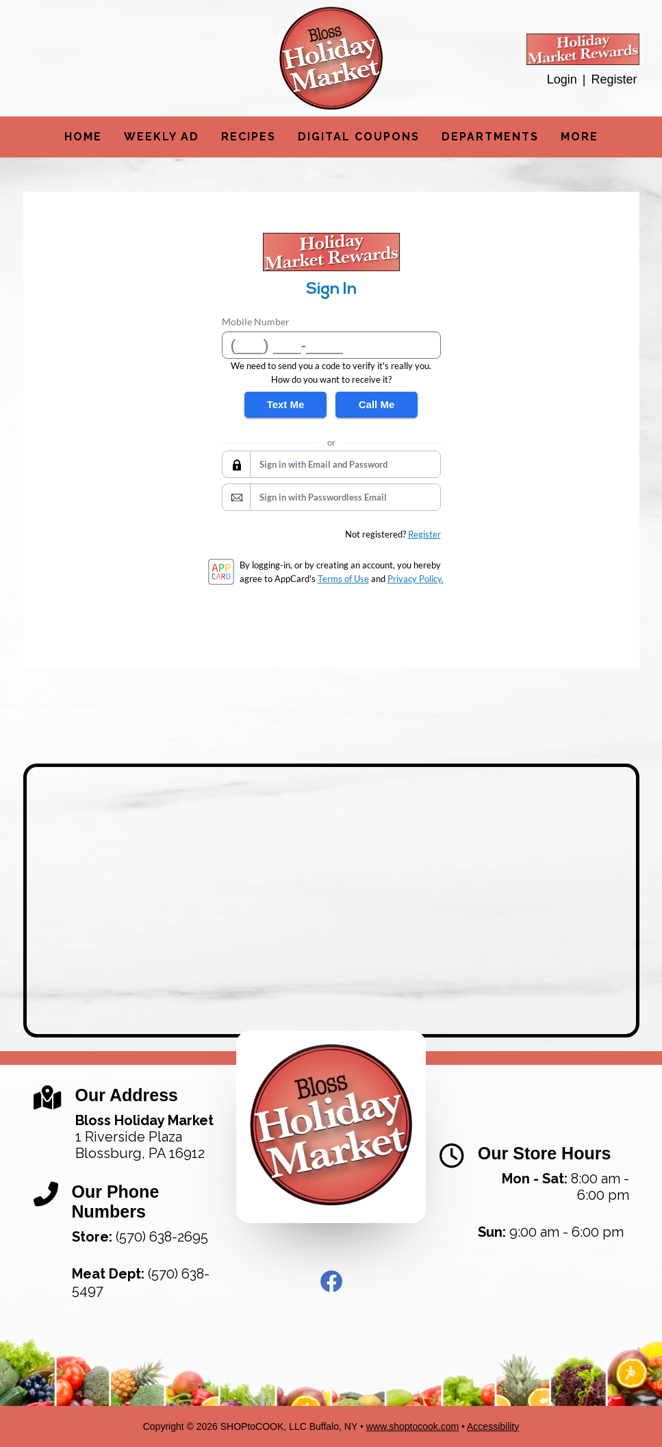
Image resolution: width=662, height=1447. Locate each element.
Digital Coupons (359, 136)
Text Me (286, 404)
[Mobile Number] (331, 345)
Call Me (377, 404)
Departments (490, 136)
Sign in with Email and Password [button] (323, 464)
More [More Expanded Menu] (579, 136)
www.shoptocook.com (412, 1426)
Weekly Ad (161, 136)
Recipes (248, 136)
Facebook (331, 1281)
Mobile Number (256, 321)
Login (562, 79)
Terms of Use (343, 578)
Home (83, 136)
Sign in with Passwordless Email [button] (323, 497)
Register (614, 79)
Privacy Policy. (415, 578)
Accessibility (493, 1426)
